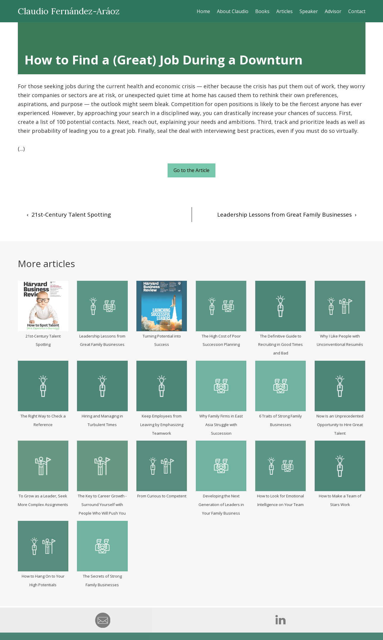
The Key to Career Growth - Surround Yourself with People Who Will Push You (102, 504)
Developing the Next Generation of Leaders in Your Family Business (221, 504)
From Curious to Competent (161, 496)
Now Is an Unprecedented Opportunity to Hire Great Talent (339, 424)
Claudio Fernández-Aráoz (69, 11)
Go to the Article (191, 170)
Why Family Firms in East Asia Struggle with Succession (221, 424)
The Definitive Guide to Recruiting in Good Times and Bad (280, 344)
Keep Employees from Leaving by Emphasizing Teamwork (161, 424)
